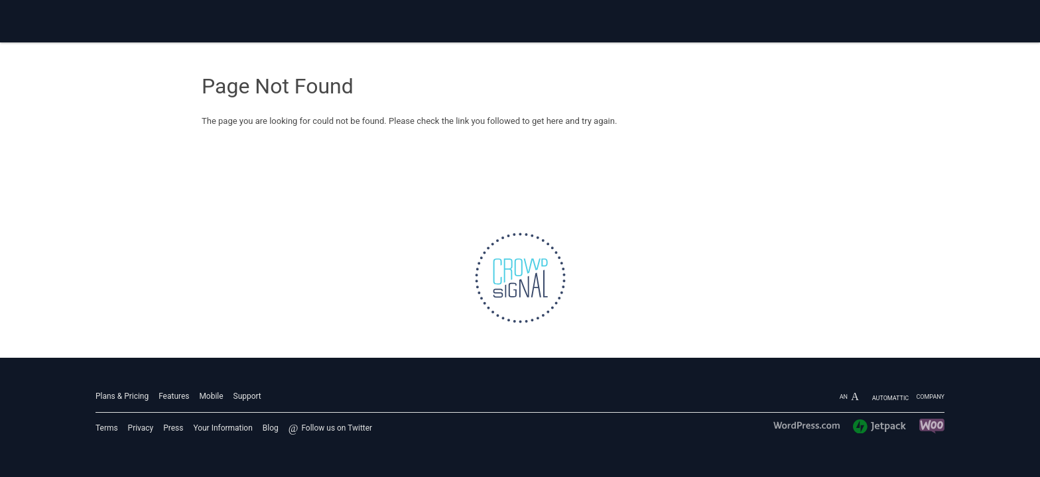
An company (892, 397)
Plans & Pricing (122, 396)
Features (174, 396)
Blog (271, 428)
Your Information (222, 428)
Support (247, 396)
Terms (107, 428)
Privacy (141, 428)
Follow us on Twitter (336, 428)
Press (173, 428)
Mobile (211, 396)
